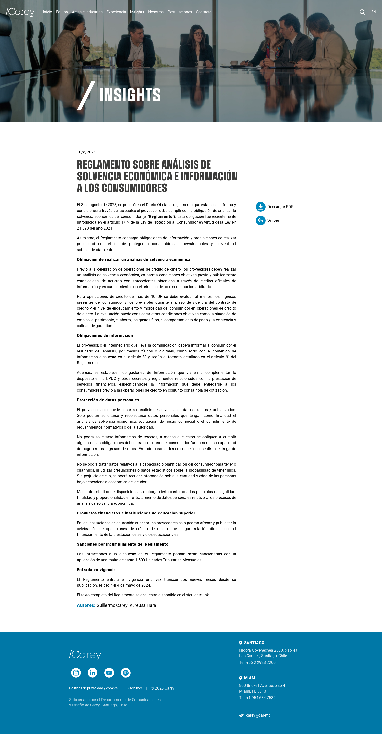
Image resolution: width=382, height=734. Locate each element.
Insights (137, 12)
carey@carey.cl (259, 715)
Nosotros (156, 12)
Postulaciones (180, 12)
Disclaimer (134, 688)
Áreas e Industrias (87, 12)
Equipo (62, 12)
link (206, 595)
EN (373, 12)
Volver (268, 220)
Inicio (47, 12)
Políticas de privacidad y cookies (93, 688)
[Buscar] (362, 12)
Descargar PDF (274, 207)
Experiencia (116, 12)
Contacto (203, 12)
